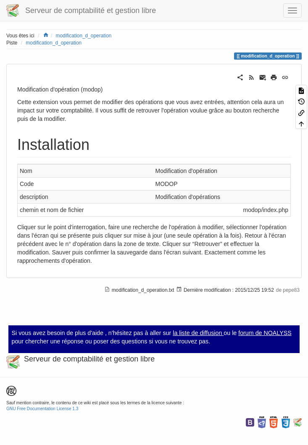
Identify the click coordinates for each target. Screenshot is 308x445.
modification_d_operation (84, 36)
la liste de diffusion (198, 333)
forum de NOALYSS (265, 333)
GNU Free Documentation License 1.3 (42, 408)
